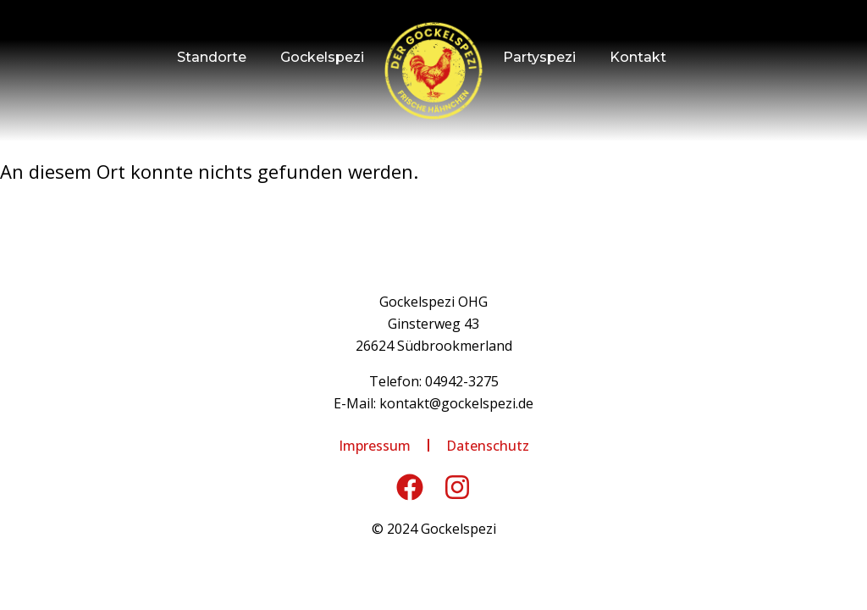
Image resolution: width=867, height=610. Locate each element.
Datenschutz (487, 445)
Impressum (375, 445)
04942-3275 (462, 381)
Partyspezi (539, 57)
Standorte (211, 57)
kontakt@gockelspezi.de (456, 403)
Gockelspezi (322, 57)
